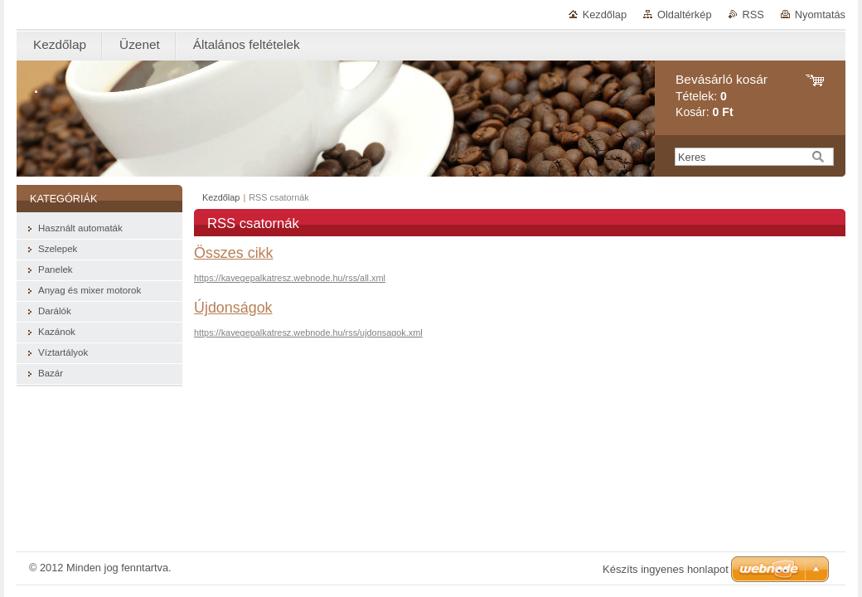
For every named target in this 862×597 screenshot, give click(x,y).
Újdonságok (233, 307)
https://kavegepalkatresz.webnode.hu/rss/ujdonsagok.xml (308, 332)
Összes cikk (234, 253)
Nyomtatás (820, 14)
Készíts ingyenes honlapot (666, 569)
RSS (753, 14)
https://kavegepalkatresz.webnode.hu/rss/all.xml (289, 278)
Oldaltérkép (684, 14)
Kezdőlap (605, 14)
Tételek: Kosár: (722, 96)
